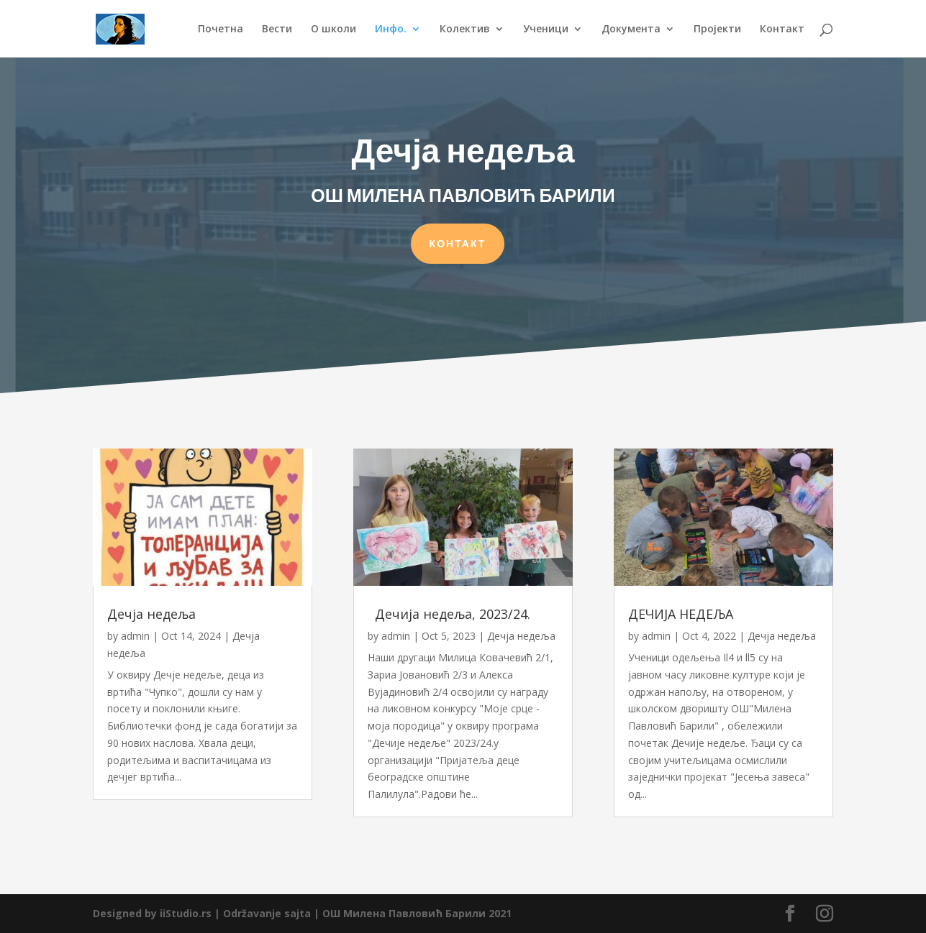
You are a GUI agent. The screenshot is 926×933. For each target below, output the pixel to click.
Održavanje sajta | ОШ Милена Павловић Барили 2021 (367, 913)
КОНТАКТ (458, 240)
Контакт (782, 29)
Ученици (545, 29)
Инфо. (391, 29)
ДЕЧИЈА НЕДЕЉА (680, 613)
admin (135, 636)
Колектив (465, 29)
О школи (333, 29)
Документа (631, 29)
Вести (277, 29)
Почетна (220, 29)
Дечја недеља (151, 613)
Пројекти (717, 29)
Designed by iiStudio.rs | (158, 913)
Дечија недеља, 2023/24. (449, 613)
